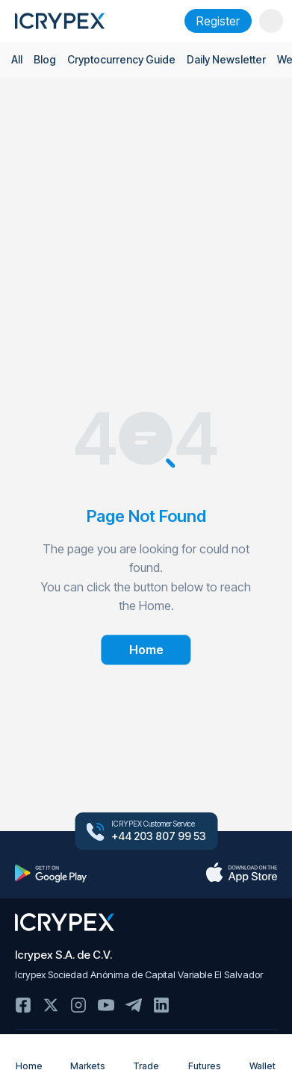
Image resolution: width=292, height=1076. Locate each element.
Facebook (23, 1005)
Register (218, 20)
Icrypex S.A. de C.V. (63, 955)
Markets (87, 1056)
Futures (204, 1056)
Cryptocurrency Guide (121, 59)
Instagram (78, 1005)
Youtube (106, 1005)
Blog (45, 59)
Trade (146, 1056)
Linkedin (161, 1005)
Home (29, 1056)
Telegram (133, 1005)
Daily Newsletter (226, 59)
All (16, 59)
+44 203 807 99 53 (158, 836)
